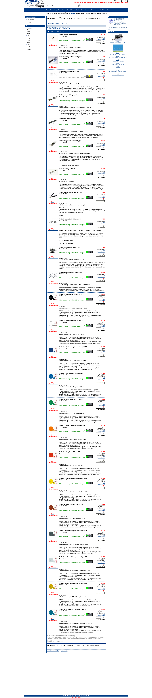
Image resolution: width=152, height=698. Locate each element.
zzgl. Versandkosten (101, 39)
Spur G (83, 13)
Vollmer (29, 49)
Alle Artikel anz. (30, 19)
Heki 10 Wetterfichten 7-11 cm (118, 74)
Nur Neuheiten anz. (31, 21)
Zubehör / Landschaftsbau (99, 13)
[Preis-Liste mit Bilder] (53, 23)
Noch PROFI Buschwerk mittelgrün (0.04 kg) (118, 71)
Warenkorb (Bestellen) (121, 1)
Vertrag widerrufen (76, 697)
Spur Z (73, 13)
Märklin (29, 38)
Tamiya (29, 46)
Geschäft (70, 10)
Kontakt (98, 10)
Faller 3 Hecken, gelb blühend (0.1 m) (117, 53)
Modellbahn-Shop (51, 10)
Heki (28, 35)
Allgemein (29, 28)
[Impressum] (70, 695)
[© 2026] (65, 695)
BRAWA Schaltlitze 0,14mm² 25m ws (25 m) (117, 67)
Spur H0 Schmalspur (58, 13)
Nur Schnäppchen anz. (32, 22)
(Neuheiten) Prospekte (80, 10)
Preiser (29, 44)
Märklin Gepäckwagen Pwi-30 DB (118, 64)
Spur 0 (88, 13)
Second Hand (62, 10)
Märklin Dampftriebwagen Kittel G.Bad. (117, 42)
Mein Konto (91, 10)
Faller (28, 33)
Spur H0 (48, 13)
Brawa (28, 29)
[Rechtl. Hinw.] (76, 695)
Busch (28, 31)
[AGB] (81, 695)
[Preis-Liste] (64, 23)
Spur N (68, 13)
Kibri (28, 37)
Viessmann (29, 47)
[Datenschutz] (85, 695)
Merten (28, 40)
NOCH (28, 42)
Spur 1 (78, 13)
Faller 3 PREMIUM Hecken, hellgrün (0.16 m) (118, 57)
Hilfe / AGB (105, 10)
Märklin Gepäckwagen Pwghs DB (118, 60)
